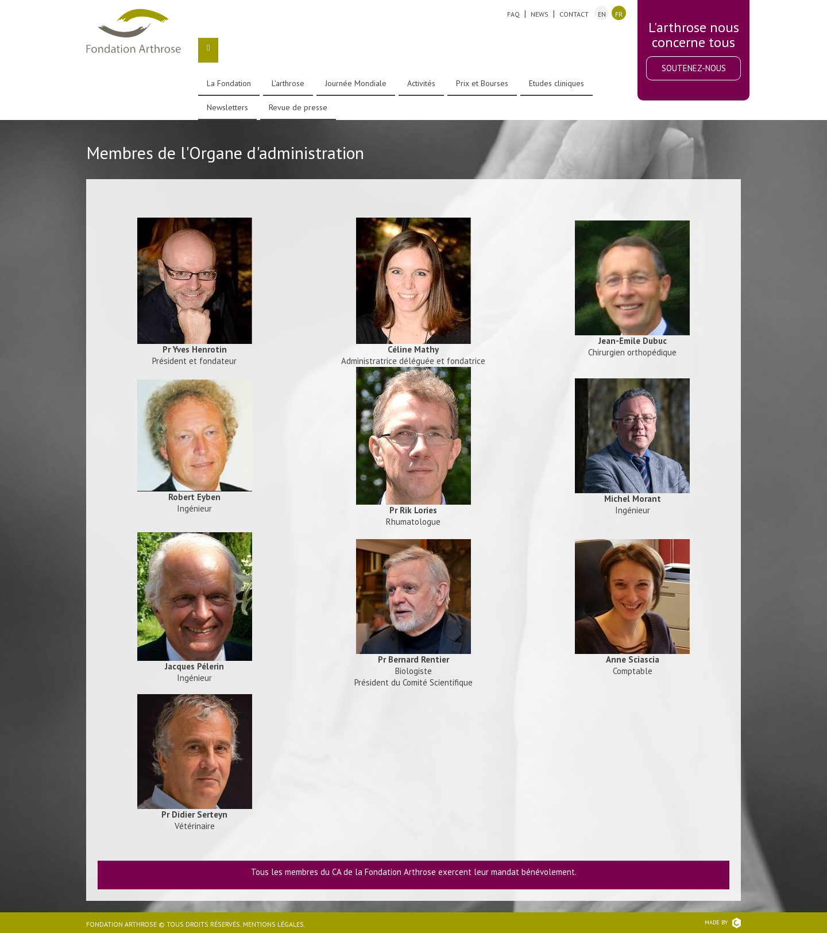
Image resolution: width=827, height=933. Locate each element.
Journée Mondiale (356, 83)
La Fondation (229, 83)
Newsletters (227, 107)
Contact (574, 14)
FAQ (513, 14)
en (602, 14)
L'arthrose (288, 83)
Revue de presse (298, 107)
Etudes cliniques (556, 83)
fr (619, 14)
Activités (421, 83)
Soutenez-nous (694, 68)
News (539, 14)
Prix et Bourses (482, 83)
